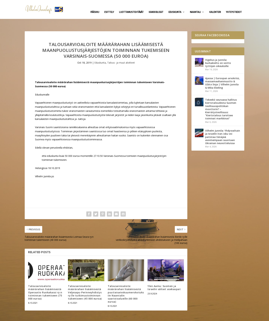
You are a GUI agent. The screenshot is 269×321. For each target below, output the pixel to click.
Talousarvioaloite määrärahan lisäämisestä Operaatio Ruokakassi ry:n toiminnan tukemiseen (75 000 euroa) (45, 282)
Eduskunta (174, 7)
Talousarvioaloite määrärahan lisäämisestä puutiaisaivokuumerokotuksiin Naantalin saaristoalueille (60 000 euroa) (126, 283)
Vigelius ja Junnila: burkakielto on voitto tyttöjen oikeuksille (218, 52)
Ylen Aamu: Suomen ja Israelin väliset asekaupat (164, 277)
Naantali (195, 7)
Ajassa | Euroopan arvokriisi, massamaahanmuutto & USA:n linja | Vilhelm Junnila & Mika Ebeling (222, 72)
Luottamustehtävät (131, 7)
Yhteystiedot (234, 7)
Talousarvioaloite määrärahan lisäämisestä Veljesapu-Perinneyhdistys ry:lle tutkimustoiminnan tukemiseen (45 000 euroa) (85, 282)
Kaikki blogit (156, 7)
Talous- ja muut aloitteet (121, 52)
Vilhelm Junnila (35, 317)
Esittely (109, 7)
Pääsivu (94, 7)
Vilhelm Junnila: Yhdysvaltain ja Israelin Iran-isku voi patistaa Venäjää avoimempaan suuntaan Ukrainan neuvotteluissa (222, 126)
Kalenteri (215, 7)
